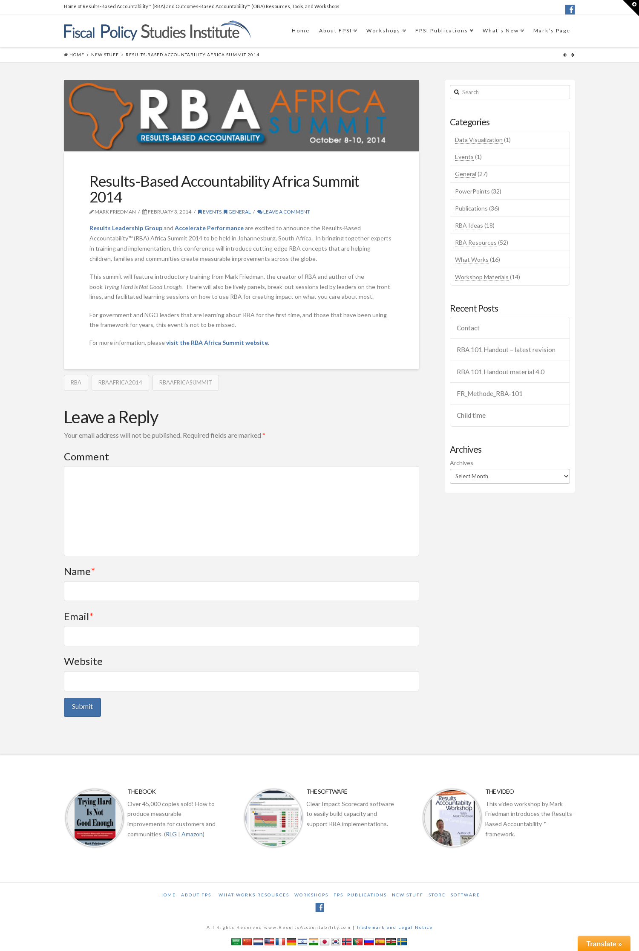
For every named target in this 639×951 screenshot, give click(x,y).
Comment (86, 456)
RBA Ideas (469, 225)
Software (465, 894)
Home (301, 30)
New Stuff (105, 54)
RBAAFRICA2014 (120, 382)
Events (210, 211)
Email (78, 616)
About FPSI (335, 30)
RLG (171, 834)
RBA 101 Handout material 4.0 (500, 372)
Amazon (192, 834)
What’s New (501, 30)
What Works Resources (254, 894)
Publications (471, 208)
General (237, 211)
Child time (471, 415)
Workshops (383, 30)
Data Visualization (479, 139)
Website (83, 661)
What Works (472, 259)
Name (79, 571)
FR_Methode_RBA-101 (490, 393)
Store (437, 894)
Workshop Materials (482, 276)
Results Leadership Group (125, 227)
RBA (76, 382)
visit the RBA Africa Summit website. (217, 342)
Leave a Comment (283, 211)
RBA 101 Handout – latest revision (506, 349)
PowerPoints (472, 191)
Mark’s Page (551, 30)
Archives (461, 462)
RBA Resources (476, 242)
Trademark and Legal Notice (395, 927)
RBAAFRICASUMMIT (185, 382)
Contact (468, 328)
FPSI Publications (441, 30)
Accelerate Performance (209, 227)
